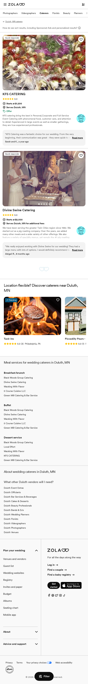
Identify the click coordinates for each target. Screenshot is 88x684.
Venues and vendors (14, 558)
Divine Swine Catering (15, 382)
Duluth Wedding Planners (16, 514)
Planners (78, 13)
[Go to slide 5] (49, 204)
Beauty (66, 13)
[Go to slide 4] (46, 204)
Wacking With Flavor (14, 386)
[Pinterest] (52, 596)
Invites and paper (12, 586)
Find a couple (57, 569)
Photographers (10, 13)
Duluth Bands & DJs (14, 510)
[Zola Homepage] (16, 4)
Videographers (28, 13)
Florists (55, 13)
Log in (52, 564)
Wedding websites (13, 572)
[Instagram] (60, 596)
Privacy (9, 662)
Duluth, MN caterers (12, 21)
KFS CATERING (12, 455)
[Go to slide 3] (44, 204)
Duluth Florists (11, 519)
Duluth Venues (11, 532)
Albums (7, 600)
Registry (7, 579)
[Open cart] (83, 4)
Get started (53, 585)
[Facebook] (49, 596)
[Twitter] (56, 596)
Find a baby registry (61, 574)
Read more (77, 138)
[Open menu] (5, 4)
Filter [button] (44, 676)
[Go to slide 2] (41, 204)
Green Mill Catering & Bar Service (21, 395)
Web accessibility (63, 662)
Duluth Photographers (15, 528)
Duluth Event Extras (14, 488)
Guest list (8, 565)
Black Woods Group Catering (18, 377)
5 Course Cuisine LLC (15, 391)
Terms (19, 662)
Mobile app (9, 614)
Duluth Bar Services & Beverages (20, 496)
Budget (7, 593)
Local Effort (9, 447)
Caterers (44, 13)
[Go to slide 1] (39, 204)
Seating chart (10, 607)
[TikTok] (64, 596)
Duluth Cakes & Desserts (16, 501)
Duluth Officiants (12, 492)
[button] (81, 39)
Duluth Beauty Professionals (18, 505)
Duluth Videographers (15, 523)
